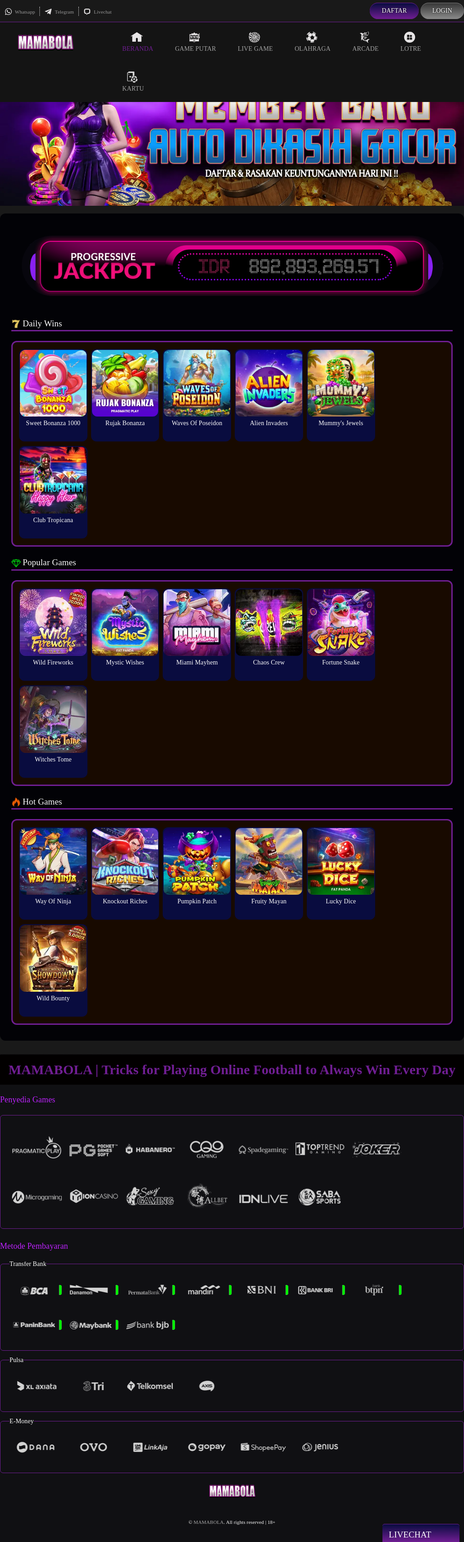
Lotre (411, 41)
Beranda (137, 41)
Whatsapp (20, 12)
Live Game (255, 41)
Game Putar (195, 41)
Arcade (365, 41)
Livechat (97, 12)
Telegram (59, 12)
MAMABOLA (208, 1522)
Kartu (133, 81)
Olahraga (312, 41)
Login (442, 10)
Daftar (394, 10)
